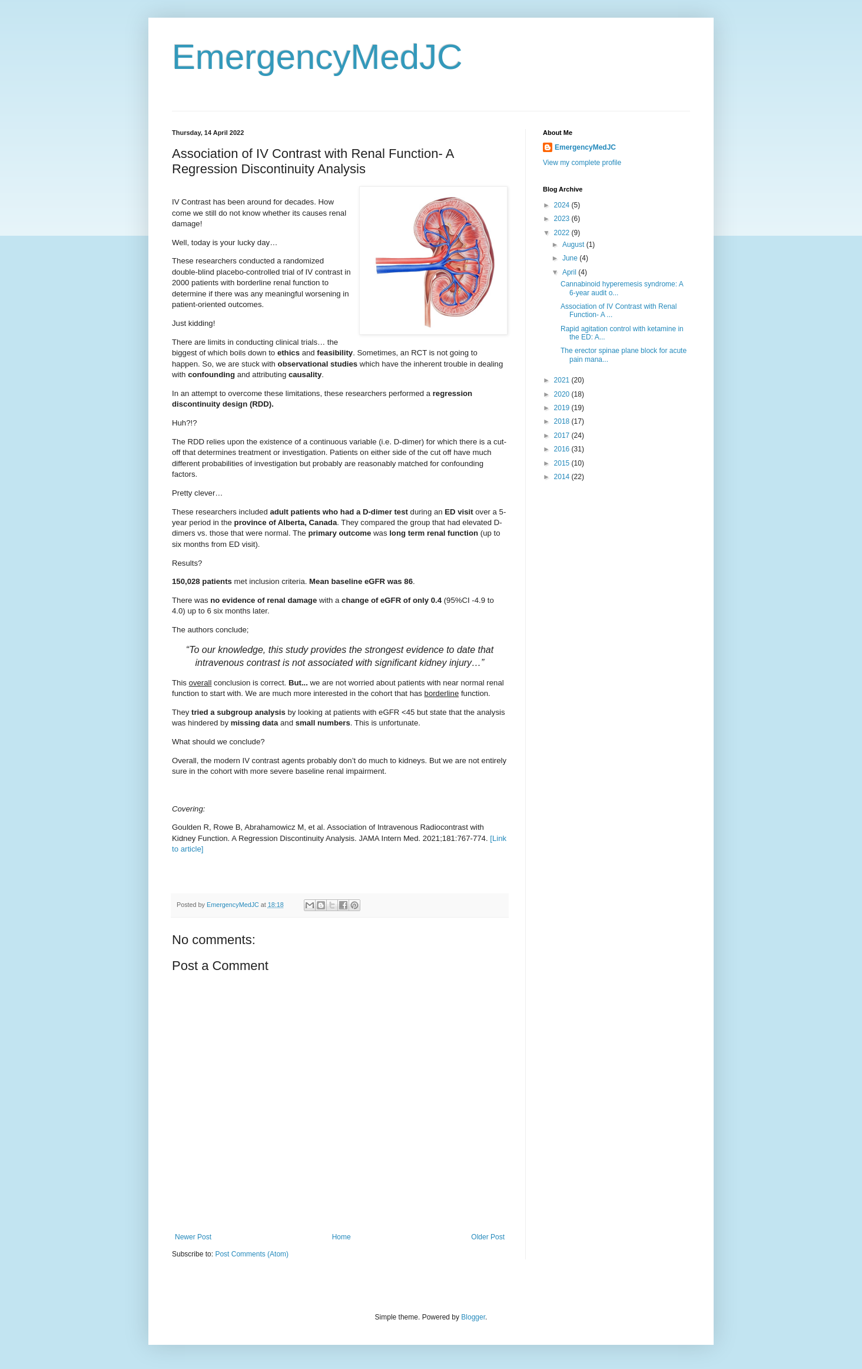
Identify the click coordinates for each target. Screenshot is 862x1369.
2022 (563, 233)
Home (341, 1237)
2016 (563, 449)
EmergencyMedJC (317, 57)
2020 (563, 394)
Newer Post (193, 1237)
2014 (563, 477)
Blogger (473, 1317)
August (574, 244)
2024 (563, 205)
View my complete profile (582, 163)
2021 (563, 380)
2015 (563, 463)
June (570, 258)
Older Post (488, 1237)
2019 (563, 408)
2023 (563, 219)
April (570, 272)
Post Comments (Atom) (252, 1254)
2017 (563, 435)
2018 (563, 421)
